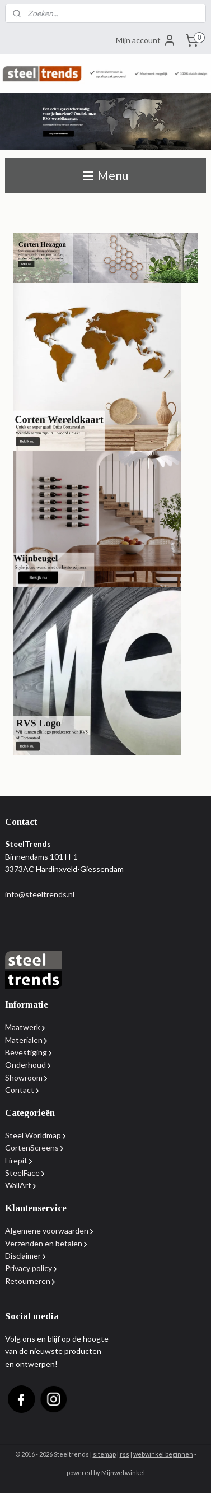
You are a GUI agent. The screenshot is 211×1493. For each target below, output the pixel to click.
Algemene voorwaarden (46, 1230)
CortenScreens (32, 1147)
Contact (19, 1090)
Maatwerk (25, 1027)
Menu (105, 175)
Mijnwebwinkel (123, 1472)
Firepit (16, 1160)
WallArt (18, 1185)
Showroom (24, 1077)
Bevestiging (26, 1052)
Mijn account (146, 40)
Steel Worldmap (33, 1135)
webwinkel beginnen (163, 1454)
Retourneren (27, 1281)
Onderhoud (25, 1064)
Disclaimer (23, 1255)
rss (124, 1454)
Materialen (24, 1040)
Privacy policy (28, 1268)
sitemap (104, 1454)
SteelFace (22, 1172)
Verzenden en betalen (43, 1243)
